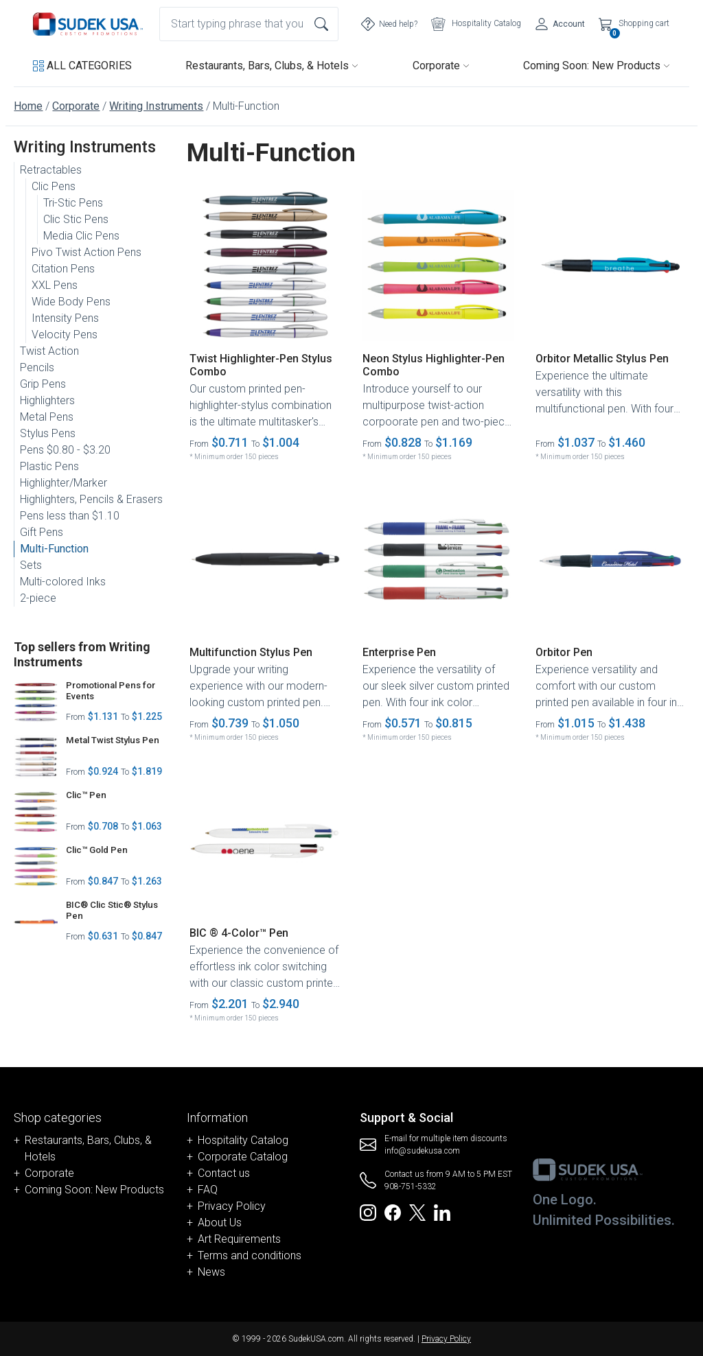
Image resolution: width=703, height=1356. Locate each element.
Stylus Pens (48, 433)
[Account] (560, 24)
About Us (220, 1222)
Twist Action (49, 351)
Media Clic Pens (81, 235)
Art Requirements (239, 1239)
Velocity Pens (64, 334)
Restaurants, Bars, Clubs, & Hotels (271, 65)
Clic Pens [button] (54, 186)
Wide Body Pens (71, 301)
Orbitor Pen (563, 652)
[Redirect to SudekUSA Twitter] (417, 1211)
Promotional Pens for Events (110, 690)
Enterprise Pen (399, 652)
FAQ (208, 1189)
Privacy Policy (232, 1206)
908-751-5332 (410, 1186)
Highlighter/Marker (63, 482)
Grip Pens (43, 383)
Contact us (224, 1173)
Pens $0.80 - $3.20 (65, 449)
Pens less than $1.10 (69, 515)
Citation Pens (63, 268)
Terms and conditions (249, 1255)
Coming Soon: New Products (596, 65)
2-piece (38, 598)
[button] (82, 66)
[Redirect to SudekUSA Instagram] (368, 1211)
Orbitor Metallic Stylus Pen (602, 358)
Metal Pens (46, 416)
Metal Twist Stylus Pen (112, 740)
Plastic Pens (49, 466)
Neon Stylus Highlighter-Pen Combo (433, 365)
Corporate (441, 65)
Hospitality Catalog (243, 1140)
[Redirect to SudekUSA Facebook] (392, 1211)
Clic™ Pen (86, 795)
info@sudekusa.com (422, 1151)
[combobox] (248, 24)
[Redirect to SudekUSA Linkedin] (442, 1211)
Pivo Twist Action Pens (86, 252)
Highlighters (47, 400)
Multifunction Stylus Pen (250, 652)
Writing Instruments (156, 106)
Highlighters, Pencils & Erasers (91, 499)
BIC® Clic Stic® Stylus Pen (112, 910)
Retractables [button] (51, 169)
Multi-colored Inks (63, 581)
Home (28, 106)
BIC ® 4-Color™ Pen (238, 932)
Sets (31, 565)
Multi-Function (54, 548)
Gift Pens (41, 532)
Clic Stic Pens (75, 219)
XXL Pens (55, 285)
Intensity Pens (65, 318)
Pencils (37, 367)
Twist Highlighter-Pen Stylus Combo (260, 365)
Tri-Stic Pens (73, 202)
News (211, 1271)
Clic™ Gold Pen (97, 850)
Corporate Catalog (243, 1156)
